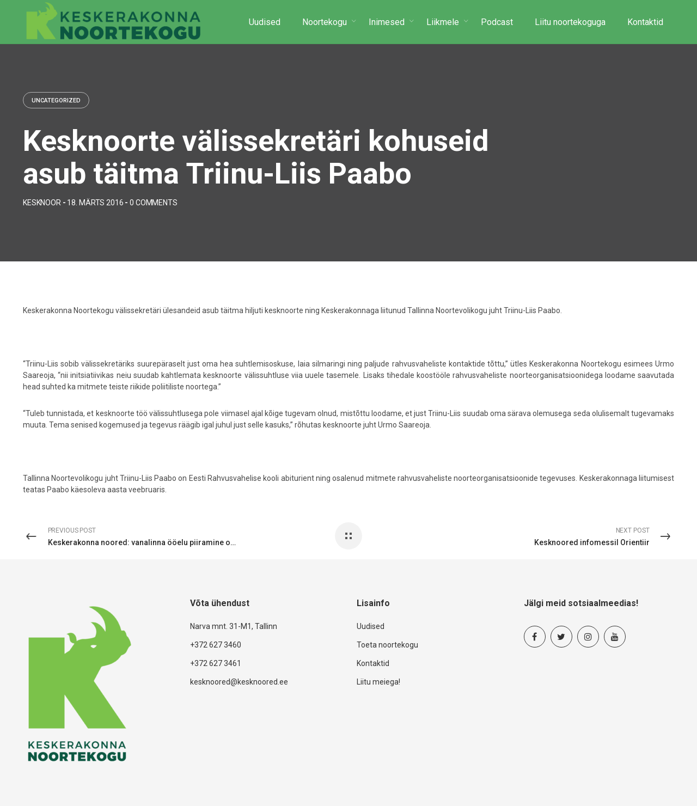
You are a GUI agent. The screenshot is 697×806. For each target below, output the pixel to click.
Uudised (370, 626)
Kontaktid (373, 663)
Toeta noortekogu (387, 644)
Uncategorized (56, 100)
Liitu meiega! (378, 681)
